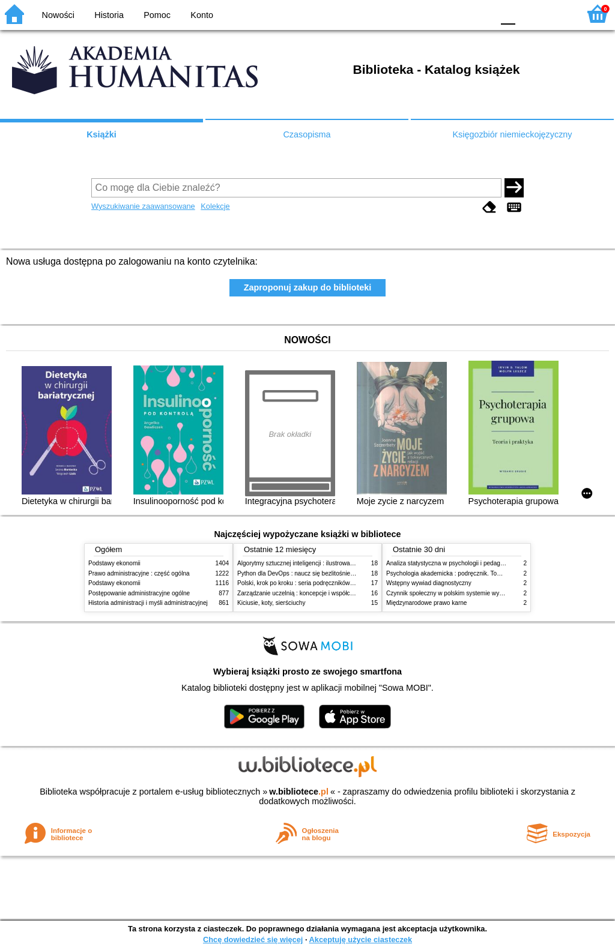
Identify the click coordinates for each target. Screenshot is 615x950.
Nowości (58, 15)
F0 (508, 13)
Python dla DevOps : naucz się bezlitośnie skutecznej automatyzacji (328, 573)
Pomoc (157, 15)
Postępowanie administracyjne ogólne (139, 593)
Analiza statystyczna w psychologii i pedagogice (450, 563)
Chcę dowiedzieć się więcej (253, 939)
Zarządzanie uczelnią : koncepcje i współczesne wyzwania (315, 593)
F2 (556, 13)
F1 (529, 13)
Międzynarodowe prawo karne (426, 603)
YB (455, 13)
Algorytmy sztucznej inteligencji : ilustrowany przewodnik (313, 563)
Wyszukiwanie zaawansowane (143, 206)
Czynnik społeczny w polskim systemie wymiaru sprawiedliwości (472, 593)
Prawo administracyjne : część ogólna (139, 573)
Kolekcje (215, 206)
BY (480, 13)
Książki (101, 134)
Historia (109, 15)
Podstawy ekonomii (114, 563)
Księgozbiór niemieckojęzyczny (512, 134)
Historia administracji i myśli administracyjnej (148, 603)
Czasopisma (306, 134)
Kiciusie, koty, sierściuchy (271, 603)
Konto (201, 15)
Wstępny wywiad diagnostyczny (428, 583)
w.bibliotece (299, 791)
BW (432, 13)
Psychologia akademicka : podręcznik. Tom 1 (446, 573)
